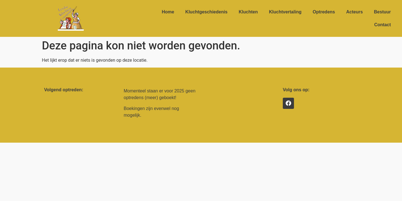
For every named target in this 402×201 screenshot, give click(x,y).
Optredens (324, 11)
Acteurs (354, 11)
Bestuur (382, 11)
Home (168, 11)
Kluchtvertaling (285, 11)
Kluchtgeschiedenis (206, 11)
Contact (382, 24)
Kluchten (248, 11)
